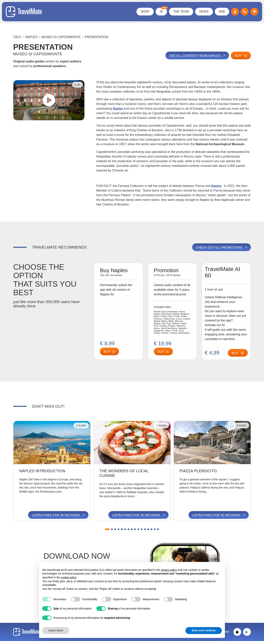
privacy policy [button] (169, 569)
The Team (181, 11)
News (204, 11)
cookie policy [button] (68, 577)
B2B (222, 11)
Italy (17, 37)
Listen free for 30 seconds (58, 515)
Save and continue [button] (204, 630)
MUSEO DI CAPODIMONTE (61, 37)
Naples (31, 37)
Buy (241, 55)
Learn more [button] (55, 630)
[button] (107, 529)
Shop (145, 11)
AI (163, 10)
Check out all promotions (222, 247)
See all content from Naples (197, 56)
